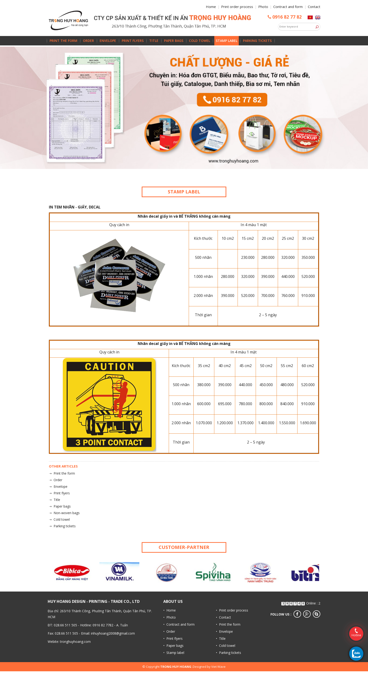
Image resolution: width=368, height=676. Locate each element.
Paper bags (173, 40)
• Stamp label (173, 652)
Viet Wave (218, 666)
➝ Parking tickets (62, 526)
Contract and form (288, 6)
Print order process (237, 6)
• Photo (169, 617)
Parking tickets (257, 40)
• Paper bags (173, 645)
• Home (169, 610)
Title (153, 40)
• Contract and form (179, 624)
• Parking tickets (228, 652)
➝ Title (54, 499)
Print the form (63, 40)
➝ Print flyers (59, 493)
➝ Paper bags (60, 506)
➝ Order (55, 480)
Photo (263, 6)
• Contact (223, 617)
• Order (169, 631)
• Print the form (228, 624)
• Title (221, 638)
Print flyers (133, 40)
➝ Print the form (62, 473)
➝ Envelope (58, 486)
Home (211, 6)
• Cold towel (225, 645)
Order (88, 40)
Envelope (108, 40)
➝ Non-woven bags (64, 513)
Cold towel (199, 40)
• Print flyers (173, 638)
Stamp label (226, 40)
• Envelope (224, 631)
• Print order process (232, 610)
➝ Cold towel (59, 519)
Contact (314, 6)
